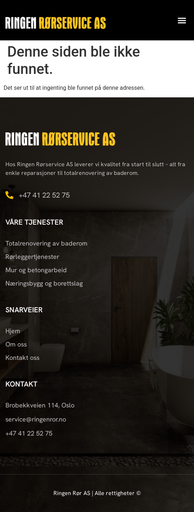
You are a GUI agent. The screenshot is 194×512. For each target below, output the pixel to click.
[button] (182, 20)
